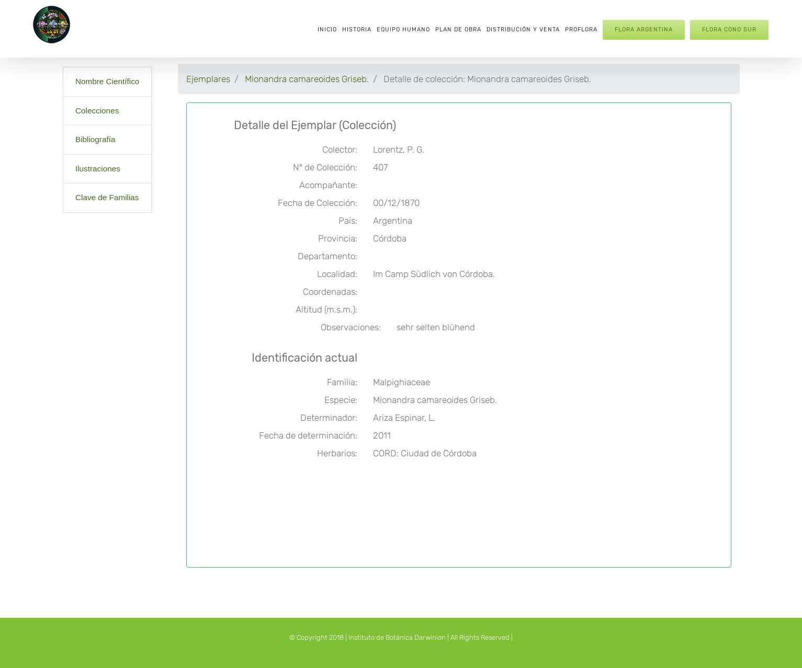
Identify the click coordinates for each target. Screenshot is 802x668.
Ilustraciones (97, 168)
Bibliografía (95, 139)
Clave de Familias (107, 197)
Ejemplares (208, 79)
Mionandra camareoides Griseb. (307, 79)
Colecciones (97, 110)
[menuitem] (327, 28)
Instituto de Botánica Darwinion (397, 637)
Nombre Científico (107, 81)
